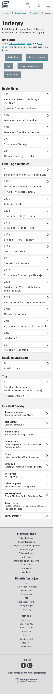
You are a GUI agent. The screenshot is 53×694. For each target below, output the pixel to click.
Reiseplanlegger (26, 538)
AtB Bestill (26, 568)
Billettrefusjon (27, 627)
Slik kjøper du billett (27, 586)
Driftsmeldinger (26, 549)
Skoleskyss (26, 564)
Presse (26, 635)
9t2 (26, 598)
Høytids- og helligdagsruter (26, 545)
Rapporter (26, 642)
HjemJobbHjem (26, 605)
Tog (8, 65)
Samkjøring (12, 74)
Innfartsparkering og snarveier (26, 560)
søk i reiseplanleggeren (20, 43)
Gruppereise (26, 594)
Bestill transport (37, 57)
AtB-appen (26, 557)
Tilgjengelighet (26, 553)
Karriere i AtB (26, 639)
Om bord (26, 572)
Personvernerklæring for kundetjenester (26, 672)
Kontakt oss (26, 620)
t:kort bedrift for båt (26, 601)
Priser (26, 582)
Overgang (26, 609)
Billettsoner (26, 590)
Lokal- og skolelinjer (30, 65)
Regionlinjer (13, 57)
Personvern (26, 646)
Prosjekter (27, 631)
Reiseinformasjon (26, 541)
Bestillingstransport (15, 357)
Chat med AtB (26, 623)
